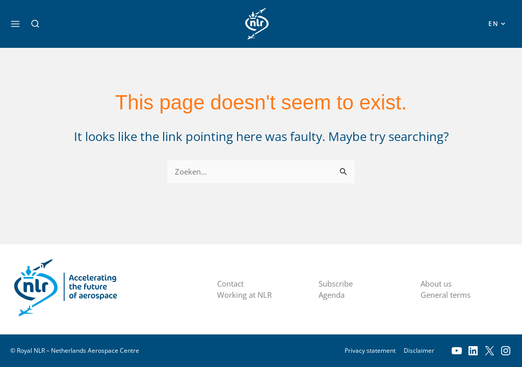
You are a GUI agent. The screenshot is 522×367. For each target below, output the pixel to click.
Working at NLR (246, 295)
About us (438, 283)
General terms (448, 295)
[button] (35, 24)
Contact (232, 283)
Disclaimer (419, 350)
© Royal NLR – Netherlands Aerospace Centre (74, 350)
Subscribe (338, 283)
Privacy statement (370, 350)
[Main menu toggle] (15, 24)
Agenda (333, 295)
